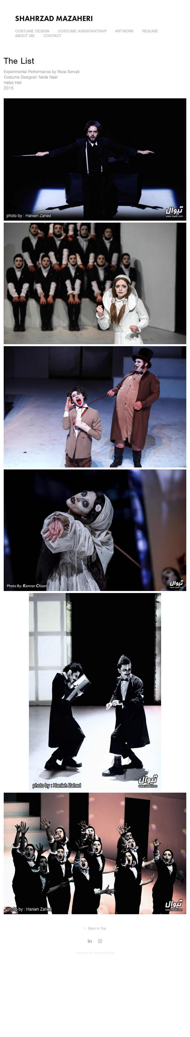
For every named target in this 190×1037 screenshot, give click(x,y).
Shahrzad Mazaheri (54, 18)
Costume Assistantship (82, 31)
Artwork (124, 31)
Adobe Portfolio (103, 953)
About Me (25, 36)
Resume (150, 31)
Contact (52, 36)
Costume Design (32, 31)
